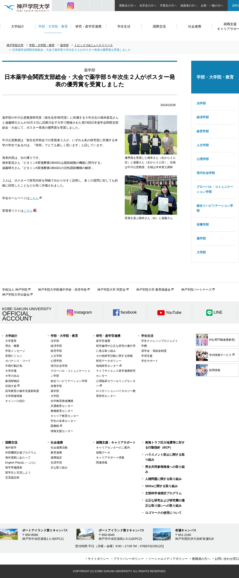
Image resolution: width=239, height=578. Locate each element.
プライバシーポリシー (128, 558)
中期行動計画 (13, 365)
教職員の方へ (201, 558)
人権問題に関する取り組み (163, 479)
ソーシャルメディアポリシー (168, 558)
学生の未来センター (63, 420)
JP (83, 5)
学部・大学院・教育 (42, 45)
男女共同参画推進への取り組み (165, 469)
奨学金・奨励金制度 (154, 350)
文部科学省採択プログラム (163, 493)
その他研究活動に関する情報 (114, 355)
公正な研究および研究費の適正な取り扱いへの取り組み (165, 503)
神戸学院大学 (15, 45)
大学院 (201, 252)
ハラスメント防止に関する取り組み (165, 457)
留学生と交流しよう (18, 472)
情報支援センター (62, 431)
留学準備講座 (13, 467)
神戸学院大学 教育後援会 (153, 289)
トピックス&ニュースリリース (93, 45)
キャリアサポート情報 (110, 457)
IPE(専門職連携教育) (215, 340)
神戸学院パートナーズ (196, 289)
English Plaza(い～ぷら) (20, 462)
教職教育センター (62, 411)
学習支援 (147, 355)
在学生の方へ (147, 5)
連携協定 (56, 457)
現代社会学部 (206, 173)
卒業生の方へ (168, 5)
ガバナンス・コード (18, 360)
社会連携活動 (59, 447)
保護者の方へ (188, 5)
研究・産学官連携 (108, 335)
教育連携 (56, 452)
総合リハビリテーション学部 (215, 208)
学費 (144, 345)
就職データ (103, 452)
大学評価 (11, 370)
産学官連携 (103, 340)
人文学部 (203, 145)
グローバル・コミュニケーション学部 (215, 189)
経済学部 (203, 117)
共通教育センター (62, 406)
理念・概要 (12, 345)
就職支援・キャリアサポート (116, 442)
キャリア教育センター (65, 416)
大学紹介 (11, 335)
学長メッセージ (15, 350)
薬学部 (64, 45)
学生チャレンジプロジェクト (159, 340)
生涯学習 (56, 462)
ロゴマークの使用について (163, 512)
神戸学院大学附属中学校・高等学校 (62, 289)
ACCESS (108, 5)
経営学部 (203, 131)
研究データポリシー (108, 360)
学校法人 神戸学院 (14, 289)
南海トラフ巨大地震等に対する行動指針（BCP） (165, 445)
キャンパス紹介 (15, 401)
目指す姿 (11, 386)
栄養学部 (203, 224)
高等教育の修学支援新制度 (22, 391)
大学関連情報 (13, 396)
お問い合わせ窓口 (227, 558)
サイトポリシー (98, 558)
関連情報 (101, 462)
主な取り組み (59, 467)
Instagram (70, 5)
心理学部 (203, 159)
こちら (34, 198)
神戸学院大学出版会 (16, 294)
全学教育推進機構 (62, 401)
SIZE (96, 5)
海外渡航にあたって (18, 457)
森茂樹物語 (12, 381)
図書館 (55, 425)
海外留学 (11, 447)
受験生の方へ (127, 5)
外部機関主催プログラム (20, 452)
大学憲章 (11, 340)
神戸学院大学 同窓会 (111, 289)
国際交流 (11, 442)
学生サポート (149, 360)
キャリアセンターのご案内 (113, 447)
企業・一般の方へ (212, 5)
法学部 (201, 103)
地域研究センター (107, 365)
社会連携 (57, 442)
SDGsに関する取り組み (161, 486)
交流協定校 (12, 477)
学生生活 (147, 335)
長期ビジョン (13, 355)
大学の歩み (12, 375)
